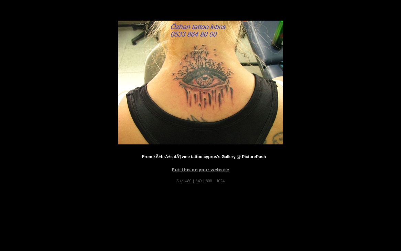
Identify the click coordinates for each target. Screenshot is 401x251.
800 (209, 180)
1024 (220, 180)
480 (188, 180)
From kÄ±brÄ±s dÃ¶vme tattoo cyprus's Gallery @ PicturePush (204, 156)
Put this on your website (200, 169)
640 (199, 180)
